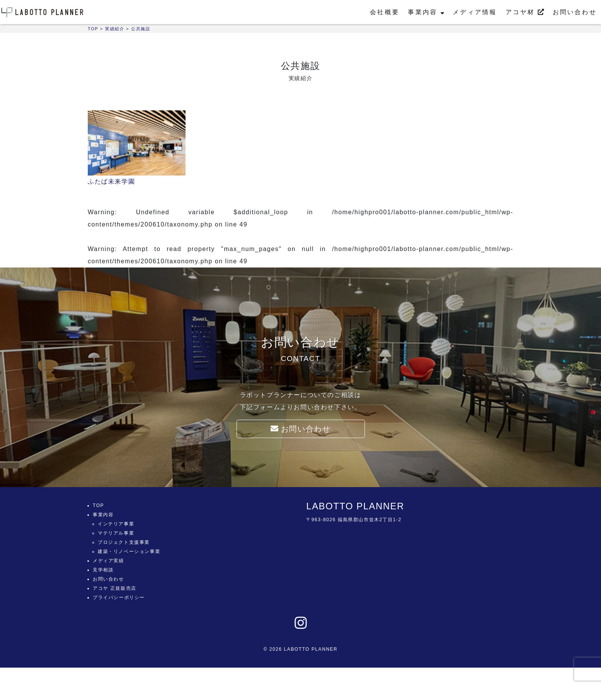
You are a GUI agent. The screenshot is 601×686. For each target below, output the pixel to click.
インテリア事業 (116, 524)
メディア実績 (108, 560)
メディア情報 (475, 12)
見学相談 (103, 570)
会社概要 (384, 12)
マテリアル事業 (116, 533)
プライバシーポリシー (119, 597)
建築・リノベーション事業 (129, 551)
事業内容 (426, 12)
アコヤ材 (525, 12)
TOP (98, 505)
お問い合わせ (575, 12)
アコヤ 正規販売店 (114, 588)
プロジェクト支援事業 (124, 542)
